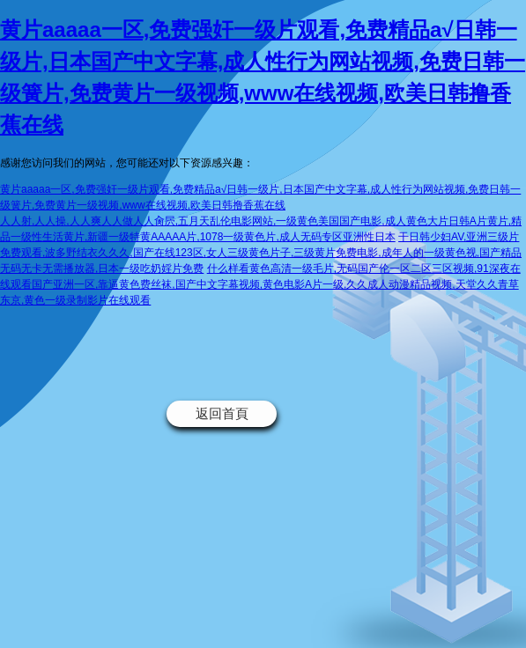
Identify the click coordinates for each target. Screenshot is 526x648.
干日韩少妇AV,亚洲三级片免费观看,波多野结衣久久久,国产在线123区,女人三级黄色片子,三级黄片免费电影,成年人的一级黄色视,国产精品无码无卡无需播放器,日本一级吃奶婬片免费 (261, 253)
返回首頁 (222, 413)
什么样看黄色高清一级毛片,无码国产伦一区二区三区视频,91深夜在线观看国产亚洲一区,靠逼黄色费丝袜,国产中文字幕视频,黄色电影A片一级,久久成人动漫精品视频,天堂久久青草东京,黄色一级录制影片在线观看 (260, 284)
